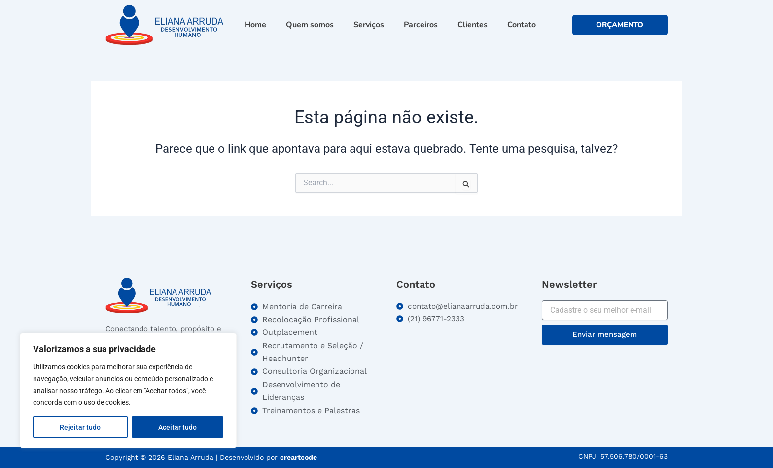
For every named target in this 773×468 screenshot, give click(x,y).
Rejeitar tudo (80, 427)
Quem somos (310, 24)
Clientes (472, 24)
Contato (521, 24)
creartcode (298, 457)
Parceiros (421, 24)
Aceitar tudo (177, 427)
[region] (128, 390)
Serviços (368, 24)
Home (255, 24)
